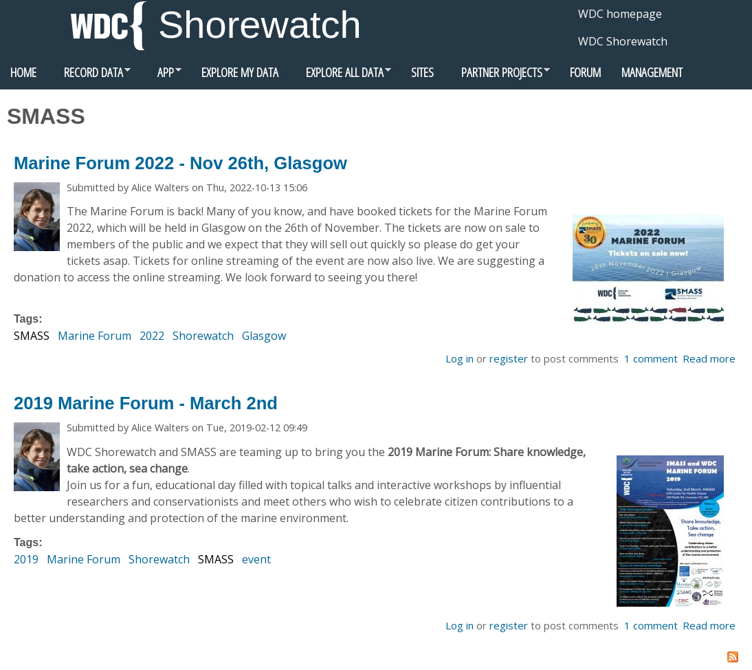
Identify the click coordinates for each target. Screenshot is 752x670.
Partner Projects (497, 76)
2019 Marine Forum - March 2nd (146, 403)
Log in (459, 358)
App (160, 76)
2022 (152, 335)
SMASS (31, 335)
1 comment (651, 358)
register (508, 358)
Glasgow (264, 335)
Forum (585, 72)
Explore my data (239, 72)
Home (23, 72)
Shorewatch (260, 24)
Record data (89, 76)
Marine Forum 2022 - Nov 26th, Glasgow (180, 163)
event (256, 559)
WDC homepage (620, 13)
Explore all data (340, 76)
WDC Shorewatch (622, 41)
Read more (709, 358)
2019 (26, 559)
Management (652, 72)
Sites (422, 72)
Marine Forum (94, 335)
